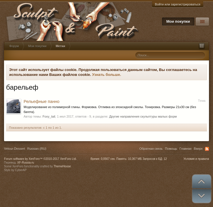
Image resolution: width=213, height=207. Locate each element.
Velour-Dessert (14, 148)
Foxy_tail (49, 116)
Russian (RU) (36, 148)
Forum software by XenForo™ (40, 158)
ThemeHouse (62, 166)
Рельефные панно (41, 101)
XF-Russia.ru (25, 162)
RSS (207, 149)
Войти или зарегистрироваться (177, 4)
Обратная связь (151, 148)
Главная (185, 148)
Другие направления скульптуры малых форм (143, 116)
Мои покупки (178, 21)
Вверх (198, 148)
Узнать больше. (106, 74)
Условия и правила (196, 158)
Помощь (171, 148)
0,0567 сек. (108, 158)
